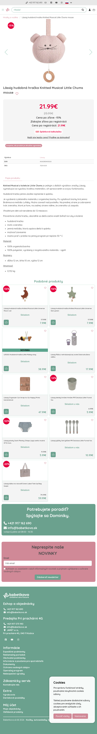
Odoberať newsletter (48, 577)
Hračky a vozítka (10, 17)
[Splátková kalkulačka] (48, 131)
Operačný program (13, 670)
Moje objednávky (11, 709)
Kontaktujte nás (11, 684)
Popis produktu (12, 178)
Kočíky (29, 720)
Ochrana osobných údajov (16, 667)
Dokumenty (9, 664)
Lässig (42, 157)
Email (6, 558)
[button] (3, 9)
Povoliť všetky (62, 716)
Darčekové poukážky (14, 697)
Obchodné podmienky (14, 658)
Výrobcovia (9, 694)
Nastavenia (80, 716)
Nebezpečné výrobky (14, 673)
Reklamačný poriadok (14, 654)
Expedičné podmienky (14, 651)
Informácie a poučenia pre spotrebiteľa (23, 661)
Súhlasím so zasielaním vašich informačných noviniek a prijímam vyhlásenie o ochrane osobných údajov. (46, 570)
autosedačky (40, 720)
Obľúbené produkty (13, 712)
